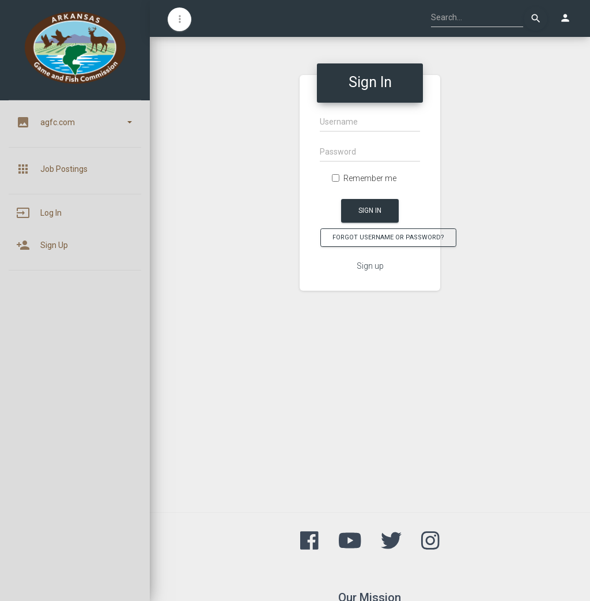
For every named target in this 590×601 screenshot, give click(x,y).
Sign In (369, 210)
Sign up (370, 266)
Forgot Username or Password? (388, 237)
